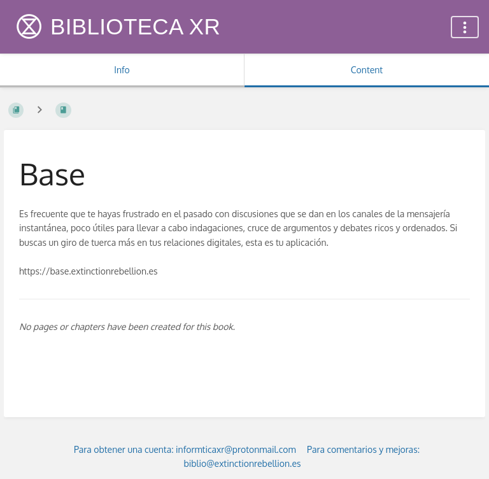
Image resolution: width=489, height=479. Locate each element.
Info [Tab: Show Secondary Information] (122, 69)
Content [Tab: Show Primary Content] (367, 69)
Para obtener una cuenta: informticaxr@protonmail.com (185, 449)
